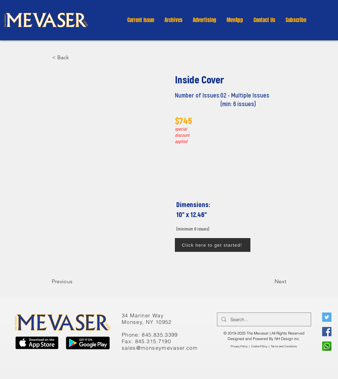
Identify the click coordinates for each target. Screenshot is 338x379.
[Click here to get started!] (212, 245)
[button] (173, 20)
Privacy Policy (239, 346)
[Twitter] (326, 317)
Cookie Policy (259, 346)
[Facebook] (326, 331)
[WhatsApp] (326, 346)
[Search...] (263, 319)
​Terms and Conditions (284, 346)
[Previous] (74, 281)
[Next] (269, 281)
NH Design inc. (287, 338)
